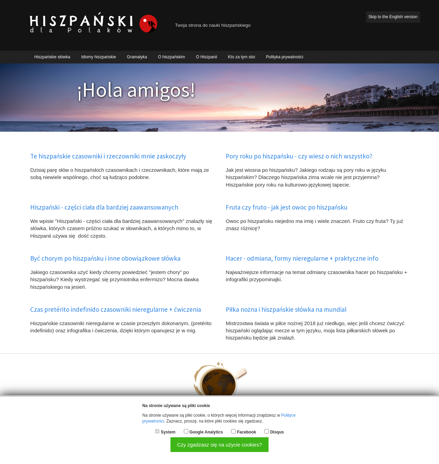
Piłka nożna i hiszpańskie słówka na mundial (286, 309)
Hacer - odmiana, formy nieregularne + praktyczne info (302, 258)
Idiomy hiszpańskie (98, 57)
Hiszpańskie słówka (52, 57)
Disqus (277, 432)
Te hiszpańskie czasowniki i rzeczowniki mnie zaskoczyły (108, 156)
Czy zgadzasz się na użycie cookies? (219, 445)
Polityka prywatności (285, 57)
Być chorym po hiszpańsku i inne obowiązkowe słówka (105, 258)
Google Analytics (206, 432)
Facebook (246, 432)
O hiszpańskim (171, 57)
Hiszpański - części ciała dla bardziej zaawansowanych (104, 207)
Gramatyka (137, 57)
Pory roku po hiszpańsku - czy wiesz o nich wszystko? (299, 156)
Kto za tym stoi (241, 57)
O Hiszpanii (206, 57)
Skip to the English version (392, 16)
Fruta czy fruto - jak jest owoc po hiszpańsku (286, 207)
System (168, 432)
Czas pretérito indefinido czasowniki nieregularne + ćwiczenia (115, 309)
